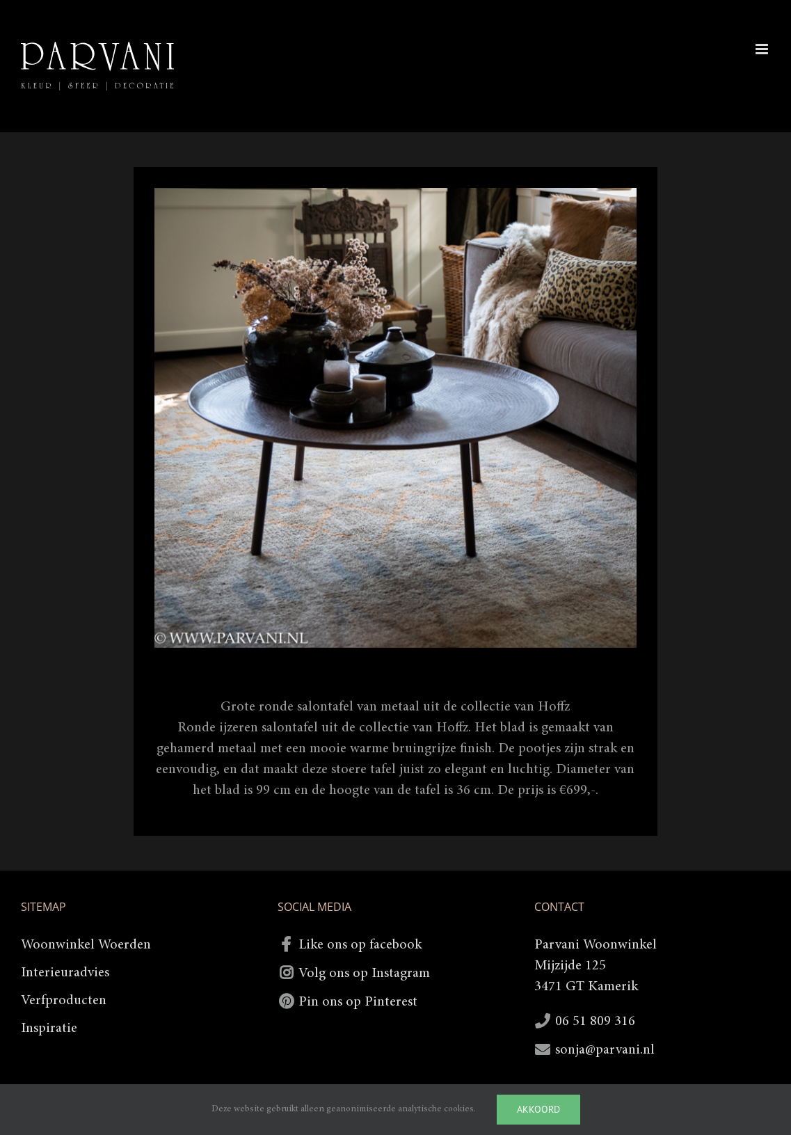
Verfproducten (63, 1001)
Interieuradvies (65, 973)
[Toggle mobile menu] (763, 49)
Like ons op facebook (360, 945)
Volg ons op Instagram (364, 974)
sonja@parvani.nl (605, 1050)
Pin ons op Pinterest (357, 1002)
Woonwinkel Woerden (86, 945)
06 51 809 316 (595, 1022)
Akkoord (538, 1109)
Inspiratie (49, 1028)
